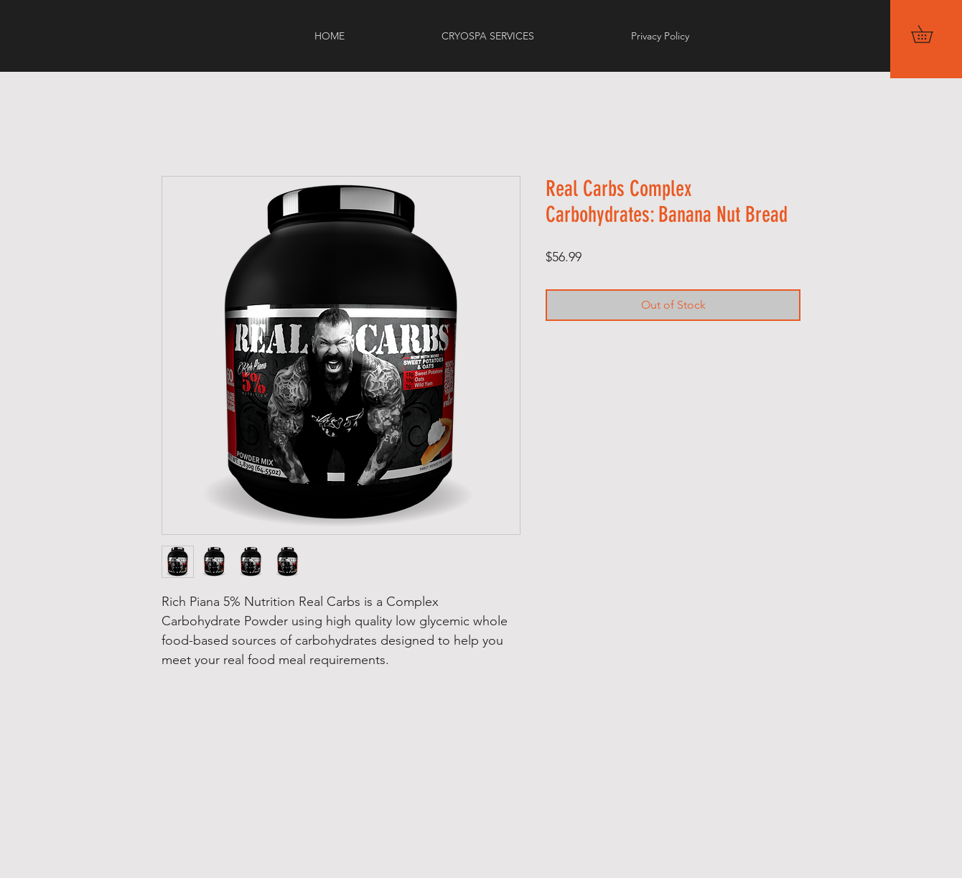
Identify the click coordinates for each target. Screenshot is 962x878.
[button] (930, 34)
